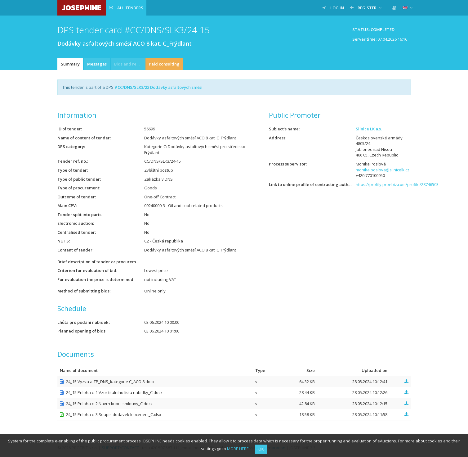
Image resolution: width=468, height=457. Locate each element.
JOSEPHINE (81, 7)
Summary (70, 64)
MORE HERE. (238, 448)
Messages (97, 64)
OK (261, 449)
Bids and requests (129, 64)
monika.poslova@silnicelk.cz (382, 170)
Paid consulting (164, 64)
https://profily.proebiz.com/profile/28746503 (397, 184)
